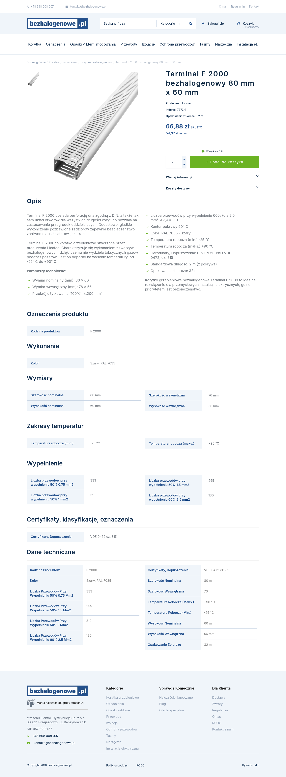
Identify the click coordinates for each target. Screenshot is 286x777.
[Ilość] (174, 162)
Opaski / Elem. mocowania (93, 44)
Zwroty (217, 704)
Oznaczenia (56, 44)
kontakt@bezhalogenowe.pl (51, 743)
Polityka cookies (117, 765)
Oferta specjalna (171, 710)
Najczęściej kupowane (176, 697)
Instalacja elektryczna (122, 748)
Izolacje (148, 44)
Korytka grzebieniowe (122, 697)
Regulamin (238, 6)
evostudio (252, 765)
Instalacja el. (247, 44)
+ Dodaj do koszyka (224, 162)
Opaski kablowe (118, 710)
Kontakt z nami (223, 729)
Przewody (128, 44)
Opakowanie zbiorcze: (181, 116)
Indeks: (171, 109)
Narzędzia (223, 44)
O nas (223, 6)
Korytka (34, 44)
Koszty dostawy (178, 188)
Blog (162, 704)
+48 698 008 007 (43, 736)
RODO (216, 723)
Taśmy (204, 44)
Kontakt (254, 6)
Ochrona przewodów (177, 44)
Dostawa (218, 697)
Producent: (173, 103)
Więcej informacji (179, 177)
